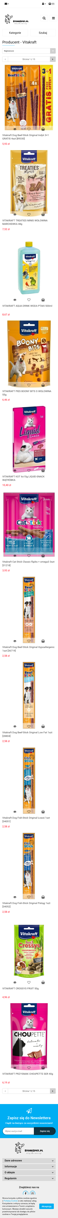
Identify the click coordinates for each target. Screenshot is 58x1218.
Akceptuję (47, 1206)
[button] (51, 4)
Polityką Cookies (11, 1201)
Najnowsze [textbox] (9, 51)
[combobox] (29, 51)
